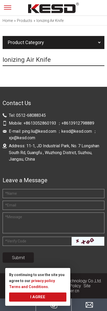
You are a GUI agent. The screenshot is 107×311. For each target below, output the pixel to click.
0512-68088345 (31, 115)
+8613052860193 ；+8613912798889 (59, 123)
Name (11, 193)
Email (10, 205)
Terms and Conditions (28, 287)
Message (13, 217)
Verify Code (15, 241)
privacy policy (43, 281)
